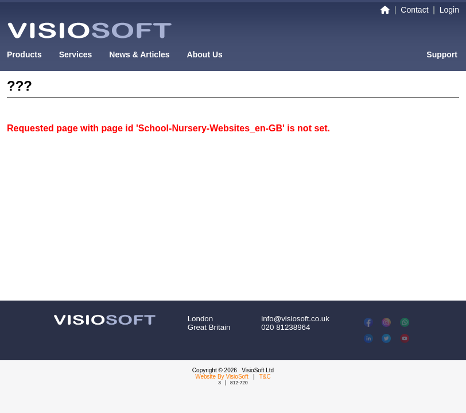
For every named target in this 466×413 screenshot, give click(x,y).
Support (441, 54)
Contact (414, 9)
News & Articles (139, 54)
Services (75, 54)
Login (449, 9)
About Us (205, 54)
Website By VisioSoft (221, 376)
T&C (265, 376)
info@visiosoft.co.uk (295, 318)
